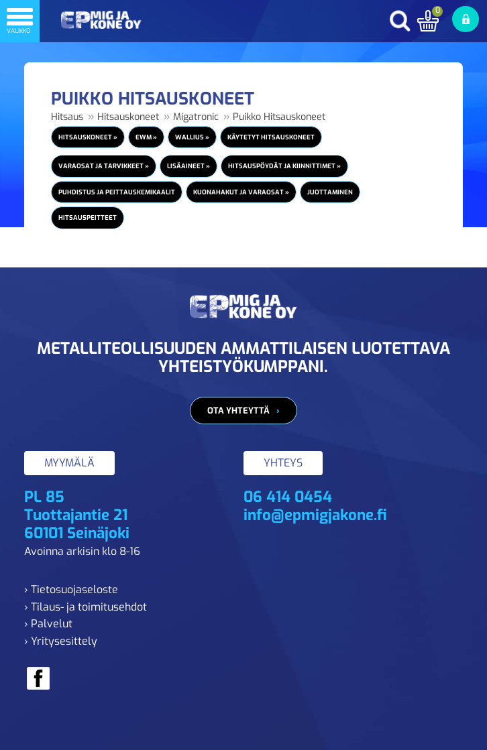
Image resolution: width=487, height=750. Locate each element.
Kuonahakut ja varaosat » (241, 192)
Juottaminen (330, 192)
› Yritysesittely (60, 641)
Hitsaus (67, 117)
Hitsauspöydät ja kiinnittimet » (284, 166)
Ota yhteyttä (238, 410)
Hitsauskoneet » (87, 137)
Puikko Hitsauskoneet (279, 117)
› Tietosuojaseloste (71, 589)
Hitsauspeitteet (87, 217)
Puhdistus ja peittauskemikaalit (116, 192)
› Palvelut (48, 624)
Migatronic (196, 117)
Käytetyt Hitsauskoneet (271, 137)
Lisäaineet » (188, 166)
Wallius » (192, 137)
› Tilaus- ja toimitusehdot (85, 607)
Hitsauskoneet (128, 117)
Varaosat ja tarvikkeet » (103, 166)
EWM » (146, 137)
